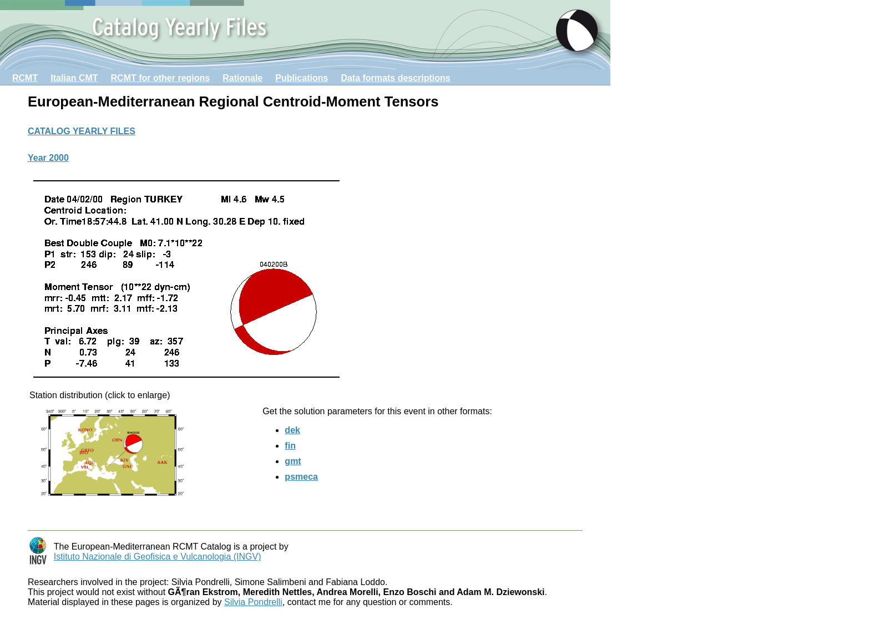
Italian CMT (74, 78)
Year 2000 (48, 157)
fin (290, 445)
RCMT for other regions (160, 78)
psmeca (301, 476)
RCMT (25, 78)
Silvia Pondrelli (253, 602)
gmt (293, 461)
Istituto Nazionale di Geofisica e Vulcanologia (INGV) (157, 556)
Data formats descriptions (395, 78)
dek (292, 430)
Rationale (242, 78)
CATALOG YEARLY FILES (81, 131)
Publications (301, 78)
